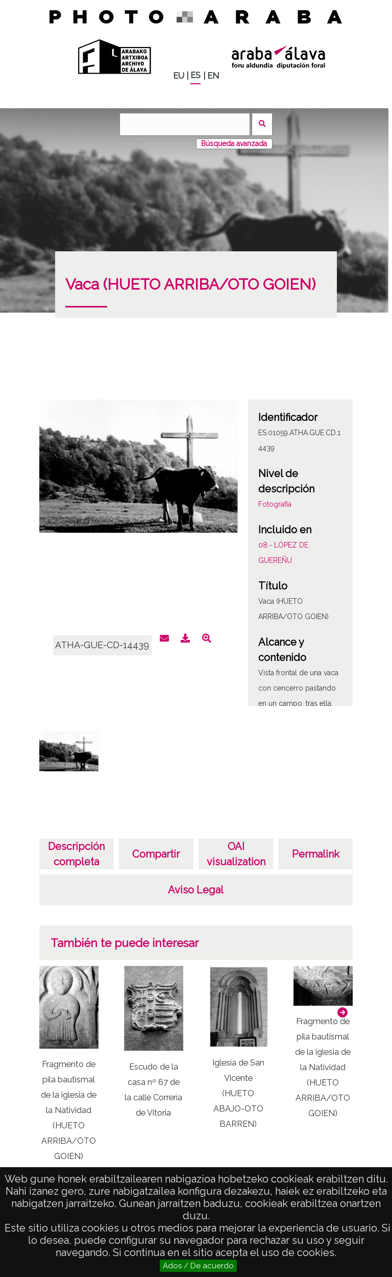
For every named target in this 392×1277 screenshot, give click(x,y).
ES (195, 75)
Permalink (315, 854)
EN (213, 76)
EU (178, 76)
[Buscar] (184, 124)
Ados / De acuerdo (198, 1265)
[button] (342, 1012)
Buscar (262, 124)
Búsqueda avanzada (234, 143)
